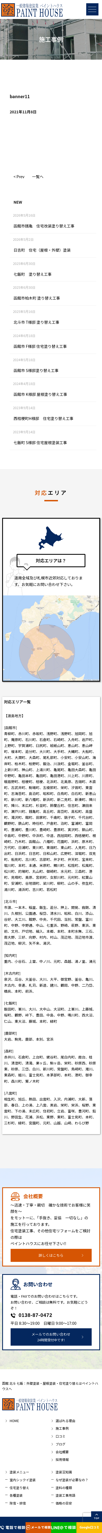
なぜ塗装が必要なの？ (71, 1479)
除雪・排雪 (18, 1503)
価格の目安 (63, 1503)
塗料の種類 (63, 1487)
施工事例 (62, 1428)
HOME (14, 1420)
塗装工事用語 (65, 1495)
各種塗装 (16, 1495)
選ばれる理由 (65, 1420)
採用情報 (62, 1459)
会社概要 (62, 1451)
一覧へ (38, 176)
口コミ (60, 1436)
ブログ (60, 1444)
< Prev (19, 176)
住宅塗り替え (19, 1487)
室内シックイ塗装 (23, 1479)
